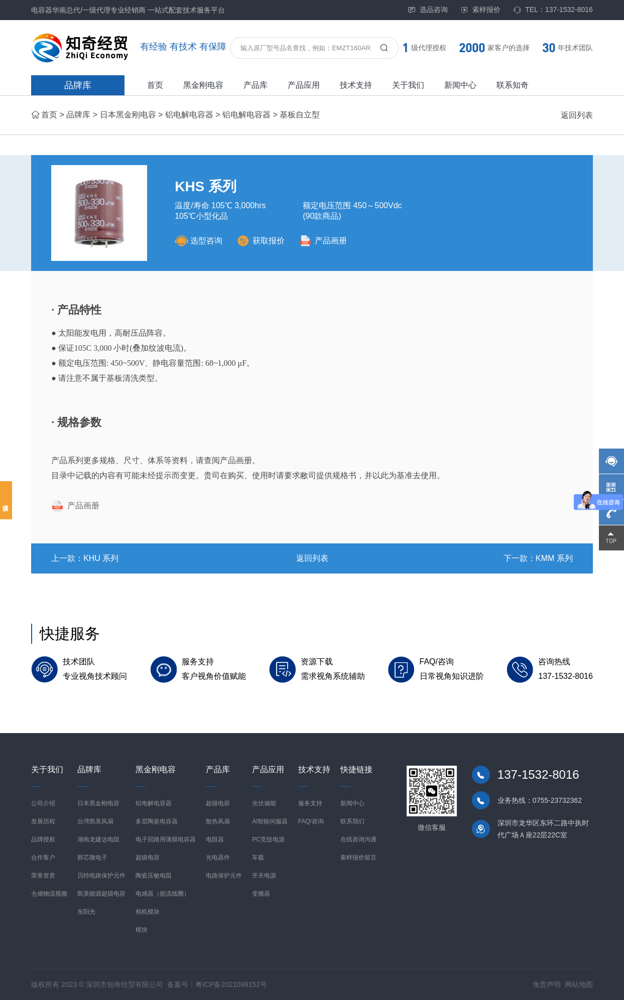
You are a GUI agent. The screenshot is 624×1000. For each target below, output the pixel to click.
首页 (155, 85)
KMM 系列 (554, 558)
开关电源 (264, 875)
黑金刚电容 (203, 85)
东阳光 (86, 911)
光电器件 (218, 857)
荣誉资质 (43, 875)
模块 (142, 929)
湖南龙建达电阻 (98, 839)
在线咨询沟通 (358, 839)
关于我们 (408, 85)
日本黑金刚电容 (128, 114)
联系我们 (352, 821)
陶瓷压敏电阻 (154, 875)
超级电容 (148, 857)
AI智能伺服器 (270, 821)
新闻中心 (460, 85)
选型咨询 (198, 240)
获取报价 (261, 240)
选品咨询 (428, 10)
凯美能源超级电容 (101, 893)
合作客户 (43, 857)
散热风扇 (218, 821)
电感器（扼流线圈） (163, 893)
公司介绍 (43, 803)
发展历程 (43, 821)
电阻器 (215, 839)
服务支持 (310, 803)
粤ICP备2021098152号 (231, 984)
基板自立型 (300, 114)
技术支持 (356, 85)
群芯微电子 (92, 857)
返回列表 (577, 115)
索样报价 (480, 10)
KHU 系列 (100, 558)
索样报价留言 (358, 857)
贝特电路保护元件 (101, 875)
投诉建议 (6, 500)
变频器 (261, 893)
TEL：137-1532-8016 (553, 10)
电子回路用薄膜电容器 (166, 839)
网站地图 (579, 984)
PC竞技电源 (268, 839)
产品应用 (304, 85)
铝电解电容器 (189, 114)
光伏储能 (264, 803)
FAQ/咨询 (311, 821)
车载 (258, 857)
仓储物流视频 (49, 893)
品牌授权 (43, 839)
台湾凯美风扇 (95, 821)
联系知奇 (512, 85)
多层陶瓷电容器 (157, 821)
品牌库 (77, 85)
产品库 (255, 85)
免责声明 (547, 984)
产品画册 (323, 240)
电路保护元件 (224, 875)
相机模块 (148, 911)
